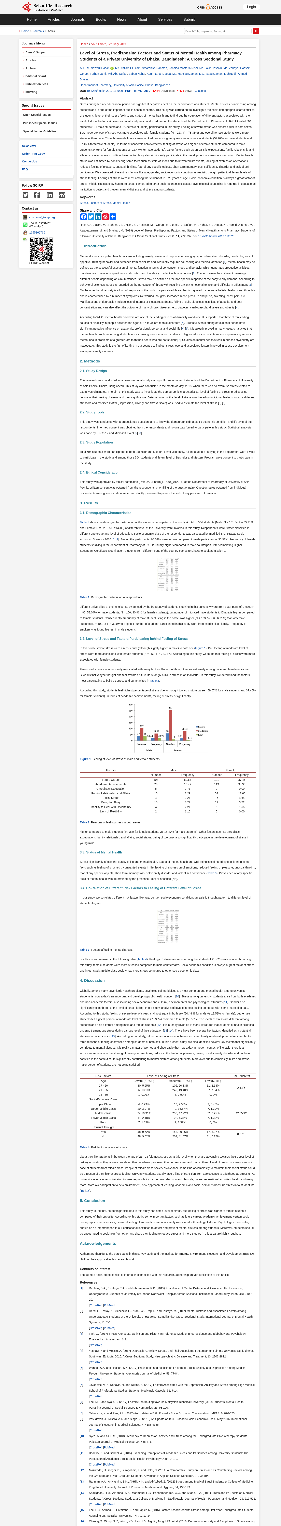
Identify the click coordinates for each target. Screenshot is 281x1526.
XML (147, 90)
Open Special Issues (37, 114)
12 (159, 1024)
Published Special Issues (40, 123)
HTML (138, 90)
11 (225, 1002)
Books (101, 19)
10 (177, 996)
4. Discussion (92, 980)
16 (87, 1190)
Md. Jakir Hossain (210, 68)
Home (32, 19)
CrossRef (95, 1305)
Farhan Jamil (98, 73)
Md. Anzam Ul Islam (127, 68)
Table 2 (154, 680)
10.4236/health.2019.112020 (105, 90)
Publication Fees (37, 84)
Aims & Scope (35, 52)
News (121, 19)
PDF (128, 90)
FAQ (25, 169)
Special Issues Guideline (39, 131)
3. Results (89, 503)
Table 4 (142, 959)
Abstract (86, 98)
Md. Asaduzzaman (211, 73)
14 (171, 1030)
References (88, 1282)
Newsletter (29, 146)
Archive (31, 68)
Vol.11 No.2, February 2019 (108, 44)
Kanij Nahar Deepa (159, 73)
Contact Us (29, 161)
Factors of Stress (100, 202)
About (142, 19)
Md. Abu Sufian (117, 73)
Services (165, 19)
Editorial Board (36, 76)
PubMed (109, 1305)
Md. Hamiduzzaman (185, 73)
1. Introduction (93, 246)
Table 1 (84, 522)
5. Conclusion (92, 1200)
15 (113, 1036)
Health (84, 44)
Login (251, 7)
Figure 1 (200, 648)
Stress (84, 202)
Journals (78, 19)
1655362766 (37, 232)
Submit (189, 19)
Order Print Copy (33, 153)
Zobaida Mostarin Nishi (183, 68)
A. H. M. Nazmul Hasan (95, 68)
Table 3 (211, 873)
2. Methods (90, 361)
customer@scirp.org (42, 217)
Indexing (31, 92)
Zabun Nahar (137, 73)
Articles (54, 19)
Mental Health (121, 202)
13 (165, 1030)
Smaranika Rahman (154, 68)
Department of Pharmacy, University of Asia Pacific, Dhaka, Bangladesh (125, 85)
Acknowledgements (98, 1243)
